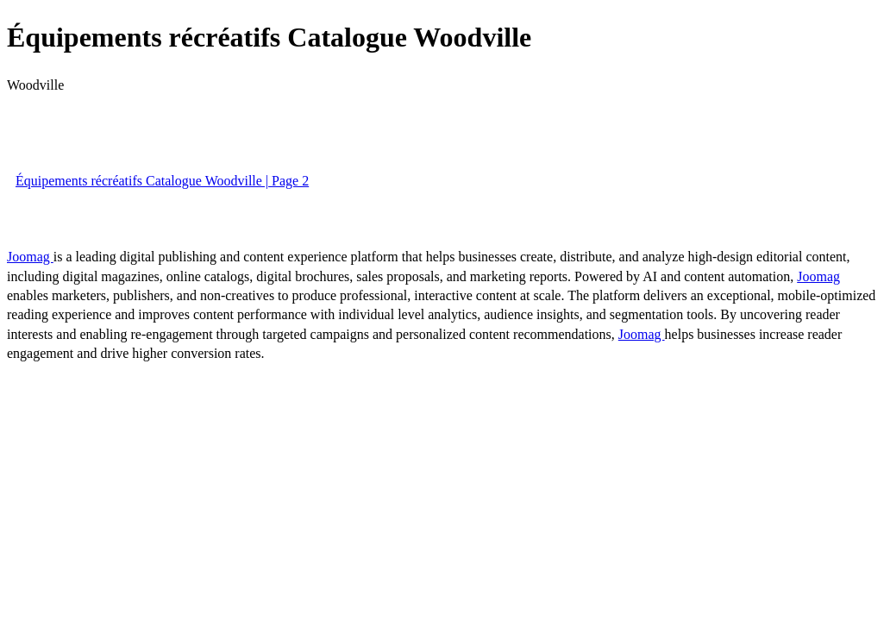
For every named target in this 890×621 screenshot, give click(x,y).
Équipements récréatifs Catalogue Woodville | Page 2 (162, 180)
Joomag (30, 256)
